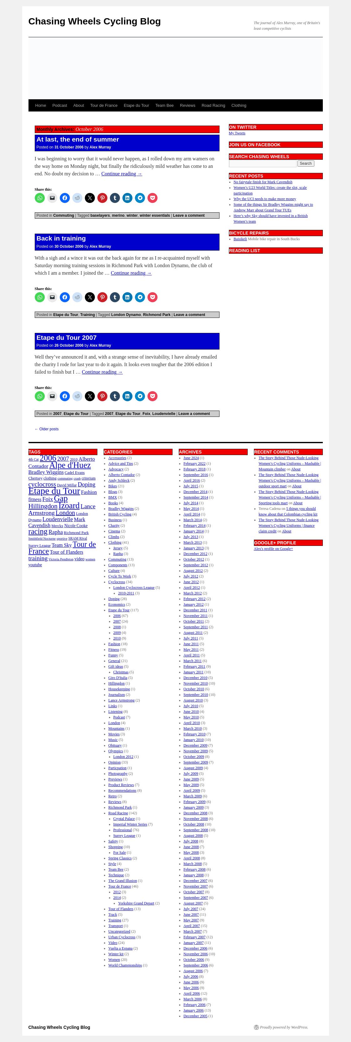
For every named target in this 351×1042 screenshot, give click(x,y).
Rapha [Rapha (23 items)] (56, 532)
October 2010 (193, 689)
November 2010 (195, 683)
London (114, 723)
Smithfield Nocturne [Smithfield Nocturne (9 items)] (42, 538)
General (114, 661)
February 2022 (194, 463)
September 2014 (195, 497)
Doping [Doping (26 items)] (86, 484)
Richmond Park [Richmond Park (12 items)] (76, 533)
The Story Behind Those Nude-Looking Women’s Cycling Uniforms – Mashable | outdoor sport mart (290, 480)
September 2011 (195, 627)
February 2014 (194, 525)
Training (87, 315)
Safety (113, 841)
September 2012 (195, 565)
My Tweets (237, 133)
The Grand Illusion (122, 881)
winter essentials (155, 215)
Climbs (113, 537)
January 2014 (193, 531)
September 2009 (195, 762)
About (78, 105)
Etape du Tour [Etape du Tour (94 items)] (54, 491)
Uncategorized (119, 931)
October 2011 (193, 621)
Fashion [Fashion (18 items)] (89, 492)
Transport (115, 926)
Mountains (116, 728)
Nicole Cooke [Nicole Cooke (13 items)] (76, 525)
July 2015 (190, 486)
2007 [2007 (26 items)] (63, 458)
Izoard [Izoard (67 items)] (69, 505)
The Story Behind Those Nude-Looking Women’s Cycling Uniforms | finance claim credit (288, 525)
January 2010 (193, 740)
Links (112, 706)
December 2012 (195, 554)
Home (40, 105)
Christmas (121, 672)
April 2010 (191, 723)
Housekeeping (119, 689)
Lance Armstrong (121, 700)
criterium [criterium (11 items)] (89, 478)
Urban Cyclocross (121, 937)
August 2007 (193, 903)
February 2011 (194, 666)
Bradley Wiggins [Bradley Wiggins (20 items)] (46, 472)
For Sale (119, 852)
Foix (146, 414)
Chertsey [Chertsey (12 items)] (35, 478)
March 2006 (192, 999)
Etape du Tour (136, 105)
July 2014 (190, 503)
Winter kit (116, 954)
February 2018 (194, 469)
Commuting (63, 215)
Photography (117, 773)
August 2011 (193, 632)
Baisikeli (240, 239)
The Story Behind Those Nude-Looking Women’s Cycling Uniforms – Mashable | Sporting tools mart (290, 497)
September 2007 (195, 897)
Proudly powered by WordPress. (284, 1027)
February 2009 (194, 802)
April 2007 (191, 926)
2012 (117, 892)
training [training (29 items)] (38, 558)
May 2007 (191, 920)
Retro (112, 796)
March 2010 (192, 728)
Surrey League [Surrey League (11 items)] (39, 545)
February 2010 (194, 734)
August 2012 (193, 570)
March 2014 (192, 520)
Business (115, 520)
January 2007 (193, 943)
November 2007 (195, 886)
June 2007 (191, 914)
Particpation (117, 768)
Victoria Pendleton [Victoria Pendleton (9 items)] (61, 559)
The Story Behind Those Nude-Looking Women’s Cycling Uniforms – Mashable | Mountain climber (290, 463)
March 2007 (192, 931)
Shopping (115, 847)
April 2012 (191, 587)
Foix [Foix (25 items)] (47, 499)
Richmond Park (157, 315)
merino (118, 215)
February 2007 (194, 937)
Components (117, 565)
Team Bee (164, 105)
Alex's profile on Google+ (273, 549)
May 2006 (191, 988)
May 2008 (191, 852)
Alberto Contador (121, 475)
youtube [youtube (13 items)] (35, 564)
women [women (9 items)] (90, 559)
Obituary (115, 745)
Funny (113, 655)
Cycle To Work (119, 576)
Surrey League (124, 835)
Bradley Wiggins (121, 508)
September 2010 (195, 694)
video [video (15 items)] (80, 558)
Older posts (47, 429)
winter (131, 215)
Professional (122, 830)
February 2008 (194, 869)
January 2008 (193, 875)
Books (113, 503)
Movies (114, 734)
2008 (117, 627)
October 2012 (193, 559)
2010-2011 (126, 593)
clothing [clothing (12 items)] (50, 478)
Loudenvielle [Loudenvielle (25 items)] (57, 519)
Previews (115, 779)
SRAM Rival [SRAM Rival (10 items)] (77, 538)
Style (112, 864)
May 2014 (191, 508)
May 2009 (191, 785)
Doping (114, 599)
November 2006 (195, 954)
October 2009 (193, 756)
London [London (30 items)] (65, 512)
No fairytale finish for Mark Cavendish (263, 182)
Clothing (238, 105)
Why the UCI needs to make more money (265, 199)
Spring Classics (120, 858)
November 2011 (195, 616)
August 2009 (193, 768)
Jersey (118, 548)
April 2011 (191, 655)
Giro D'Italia (117, 678)
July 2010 (190, 706)
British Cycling (120, 514)
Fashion (114, 644)
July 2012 (190, 576)
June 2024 (191, 458)
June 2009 (191, 779)
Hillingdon (116, 683)
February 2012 (194, 599)
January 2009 (193, 807)
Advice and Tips (120, 463)
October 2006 (193, 959)
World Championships (125, 965)
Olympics (115, 751)
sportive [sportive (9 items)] (62, 538)
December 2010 (195, 678)
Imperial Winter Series (130, 824)
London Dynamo (126, 315)
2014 (117, 897)
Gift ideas (115, 666)
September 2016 (195, 475)
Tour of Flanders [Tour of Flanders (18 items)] (66, 552)
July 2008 (190, 841)
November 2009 (195, 751)
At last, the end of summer (78, 139)
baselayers (100, 215)
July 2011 (190, 638)
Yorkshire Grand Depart (136, 903)
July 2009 (190, 773)
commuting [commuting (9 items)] (65, 478)
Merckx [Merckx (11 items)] (57, 526)
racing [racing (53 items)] (38, 531)
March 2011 (192, 661)
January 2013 (193, 548)
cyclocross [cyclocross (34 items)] (42, 484)
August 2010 (193, 700)
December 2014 (195, 492)
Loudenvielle (163, 414)
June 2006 (191, 982)
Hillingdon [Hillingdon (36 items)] (43, 506)
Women (114, 959)
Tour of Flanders (120, 909)
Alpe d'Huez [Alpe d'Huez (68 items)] (70, 465)
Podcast (59, 105)
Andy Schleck (119, 480)
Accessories (117, 458)
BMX (112, 497)
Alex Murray (100, 147)
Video (112, 943)
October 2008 (193, 824)
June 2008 (191, 847)
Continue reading (121, 173)
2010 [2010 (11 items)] (73, 459)
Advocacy (116, 469)
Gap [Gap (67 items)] (61, 498)
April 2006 (191, 993)
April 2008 (191, 858)
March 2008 (192, 864)
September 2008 (195, 830)
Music (113, 740)
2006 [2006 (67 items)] (48, 458)
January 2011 (193, 672)
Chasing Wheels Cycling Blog (94, 21)
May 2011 (191, 649)
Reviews (187, 105)
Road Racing (213, 105)
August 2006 (193, 971)
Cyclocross (116, 582)
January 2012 (193, 604)
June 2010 (191, 711)
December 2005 (195, 1016)
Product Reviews (121, 785)
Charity (114, 525)
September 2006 (195, 965)
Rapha (118, 554)
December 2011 (195, 610)
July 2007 (190, 909)
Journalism (116, 694)
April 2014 (191, 514)
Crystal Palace (124, 818)
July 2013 (190, 537)
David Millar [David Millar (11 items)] (67, 485)
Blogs (112, 492)
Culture (114, 570)
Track (112, 914)
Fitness (113, 649)
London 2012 (123, 756)
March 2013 (192, 542)
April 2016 (191, 480)
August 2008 (193, 835)
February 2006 (194, 1005)
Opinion (114, 762)
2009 (117, 632)
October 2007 (193, 892)
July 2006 (190, 976)
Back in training (61, 238)
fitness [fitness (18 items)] (35, 499)
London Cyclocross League (134, 587)
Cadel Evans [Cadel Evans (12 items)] (75, 472)
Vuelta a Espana (120, 948)
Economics (116, 604)
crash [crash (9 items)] (77, 478)
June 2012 (191, 582)
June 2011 (191, 644)
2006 (117, 616)
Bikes (112, 486)
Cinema (114, 531)
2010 (117, 638)
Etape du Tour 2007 (67, 337)
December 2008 (195, 813)
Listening (115, 711)
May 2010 (191, 717)
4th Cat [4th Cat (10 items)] (33, 459)
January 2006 (193, 1010)
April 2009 (191, 790)
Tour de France (103, 105)
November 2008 (195, 818)
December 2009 (195, 745)
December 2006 (195, 948)
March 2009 (192, 796)
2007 (57, 414)
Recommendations (122, 790)
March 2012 (192, 593)
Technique (116, 875)
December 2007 (195, 881)
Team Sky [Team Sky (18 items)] (62, 545)
